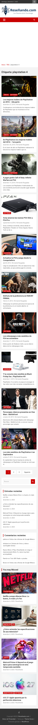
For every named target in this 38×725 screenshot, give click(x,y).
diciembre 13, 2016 (9, 182)
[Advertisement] (19, 42)
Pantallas (7, 624)
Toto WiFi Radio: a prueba (18, 558)
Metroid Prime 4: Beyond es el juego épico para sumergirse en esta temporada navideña (18, 664)
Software (13, 94)
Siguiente (27, 472)
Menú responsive (34, 1)
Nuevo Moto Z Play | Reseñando (14, 550)
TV (13, 624)
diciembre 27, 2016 (9, 104)
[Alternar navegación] (4, 19)
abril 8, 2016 (7, 263)
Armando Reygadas (22, 104)
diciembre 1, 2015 (8, 379)
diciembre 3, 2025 (8, 702)
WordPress (25, 722)
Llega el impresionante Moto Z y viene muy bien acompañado (17, 552)
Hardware (7, 253)
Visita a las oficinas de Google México (22, 539)
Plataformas (8, 591)
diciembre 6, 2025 (8, 601)
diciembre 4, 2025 (8, 670)
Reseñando (19, 601)
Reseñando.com (23, 716)
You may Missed (10, 570)
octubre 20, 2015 (8, 417)
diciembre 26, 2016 (9, 145)
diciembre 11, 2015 (9, 341)
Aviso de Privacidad (8, 719)
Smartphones (8, 693)
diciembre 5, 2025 (8, 634)
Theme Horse (29, 719)
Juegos (6, 94)
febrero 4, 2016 (8, 301)
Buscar (33, 481)
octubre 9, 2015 (8, 457)
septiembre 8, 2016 (9, 223)
